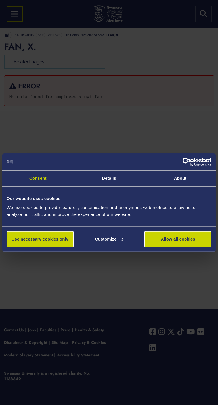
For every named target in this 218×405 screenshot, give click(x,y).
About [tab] (180, 178)
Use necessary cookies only (40, 238)
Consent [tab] (38, 178)
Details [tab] (109, 178)
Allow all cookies (178, 238)
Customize (109, 238)
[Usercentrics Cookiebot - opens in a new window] (186, 162)
